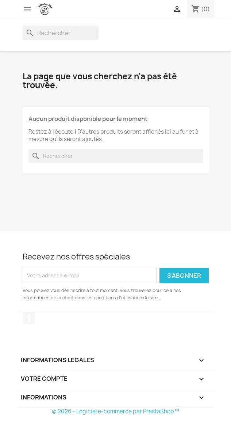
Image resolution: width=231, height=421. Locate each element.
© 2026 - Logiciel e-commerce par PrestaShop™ (115, 411)
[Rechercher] (61, 33)
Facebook (29, 318)
